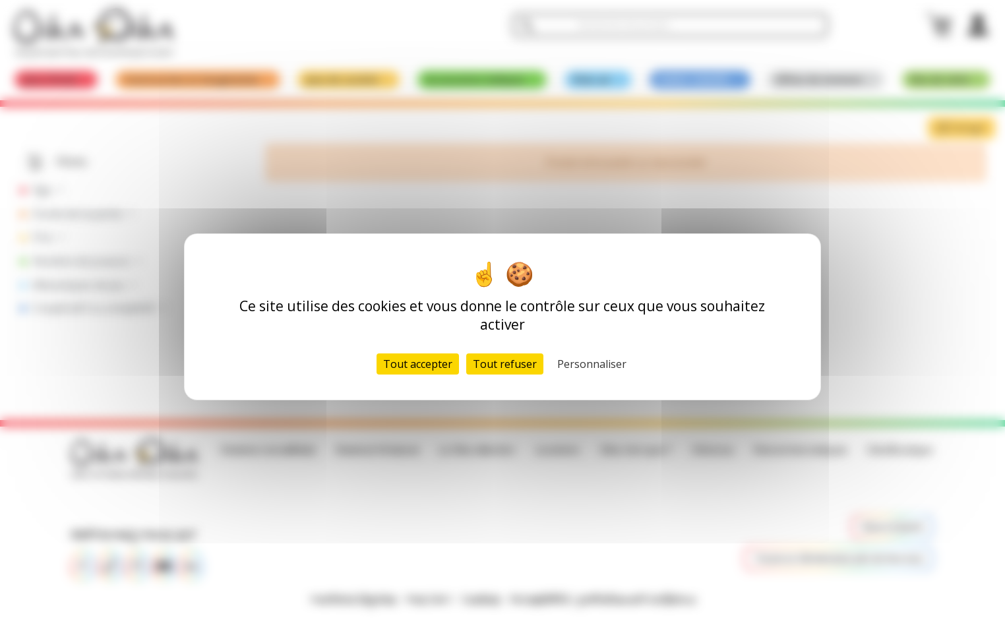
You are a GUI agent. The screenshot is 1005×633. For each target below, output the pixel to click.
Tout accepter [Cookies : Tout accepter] (417, 364)
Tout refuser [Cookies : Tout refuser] (505, 364)
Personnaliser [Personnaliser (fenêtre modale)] (591, 364)
